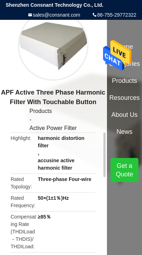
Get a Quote (124, 170)
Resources (124, 97)
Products (40, 111)
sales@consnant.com (56, 15)
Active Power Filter (52, 128)
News (124, 131)
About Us (125, 114)
